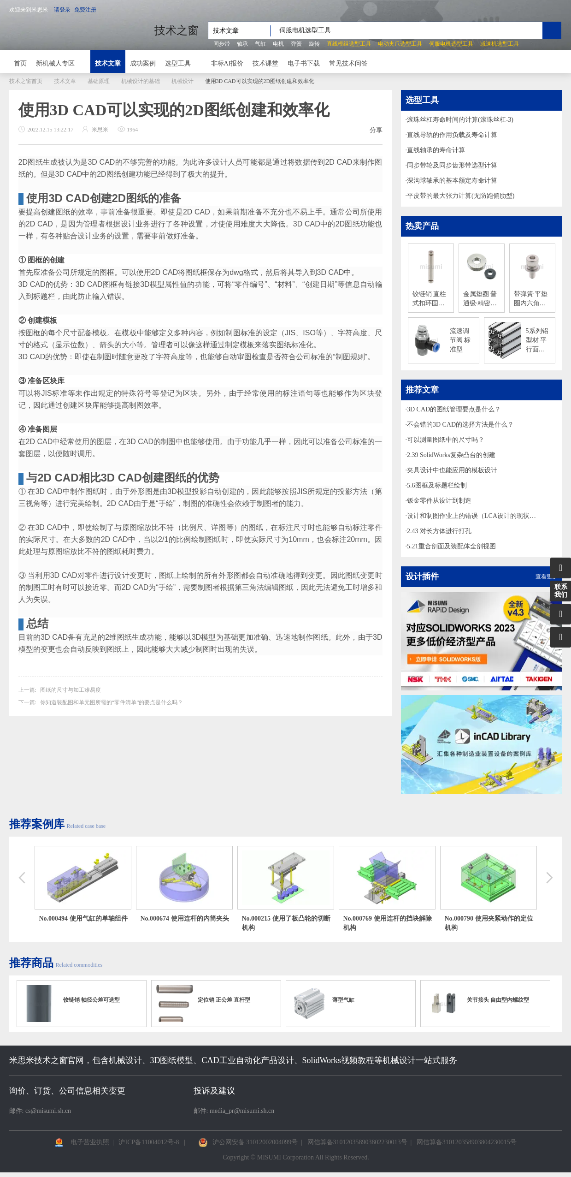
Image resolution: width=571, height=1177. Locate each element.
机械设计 (182, 81)
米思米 (77, 30)
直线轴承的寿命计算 (436, 150)
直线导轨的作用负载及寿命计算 (452, 134)
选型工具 (178, 63)
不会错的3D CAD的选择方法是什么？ (460, 424)
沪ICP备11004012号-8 (148, 1142)
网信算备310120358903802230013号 (357, 1142)
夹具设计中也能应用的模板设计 (452, 470)
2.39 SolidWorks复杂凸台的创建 (451, 455)
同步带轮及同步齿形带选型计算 (452, 165)
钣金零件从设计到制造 (439, 500)
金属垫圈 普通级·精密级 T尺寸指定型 (481, 299)
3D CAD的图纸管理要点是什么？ (454, 409)
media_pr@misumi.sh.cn (242, 1110)
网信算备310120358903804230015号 (467, 1142)
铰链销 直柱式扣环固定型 (429, 299)
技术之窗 (176, 30)
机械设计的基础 (140, 81)
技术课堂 (265, 63)
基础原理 (99, 81)
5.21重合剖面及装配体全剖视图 (451, 546)
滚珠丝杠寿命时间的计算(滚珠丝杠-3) (460, 119)
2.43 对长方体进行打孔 (439, 531)
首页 (20, 63)
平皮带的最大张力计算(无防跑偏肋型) (460, 195)
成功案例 (143, 63)
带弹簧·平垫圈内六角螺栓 (531, 299)
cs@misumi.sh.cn (48, 1110)
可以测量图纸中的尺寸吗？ (445, 439)
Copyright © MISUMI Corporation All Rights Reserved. (296, 1157)
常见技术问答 (348, 63)
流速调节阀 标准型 (460, 340)
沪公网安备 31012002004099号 (255, 1142)
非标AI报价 (227, 63)
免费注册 (85, 9)
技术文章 (108, 63)
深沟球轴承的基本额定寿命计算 (452, 180)
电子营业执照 (90, 1142)
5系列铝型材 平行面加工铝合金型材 (537, 340)
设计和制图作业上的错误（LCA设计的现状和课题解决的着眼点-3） (474, 515)
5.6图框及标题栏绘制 (437, 485)
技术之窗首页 (25, 81)
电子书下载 (304, 63)
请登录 (62, 9)
